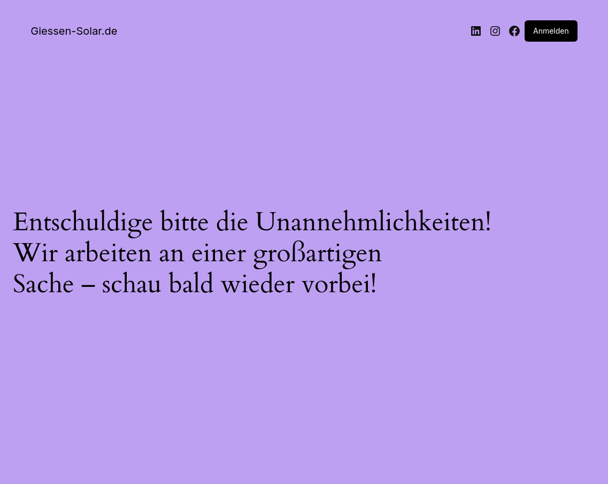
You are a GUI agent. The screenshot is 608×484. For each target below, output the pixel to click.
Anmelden (551, 30)
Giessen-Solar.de (73, 31)
